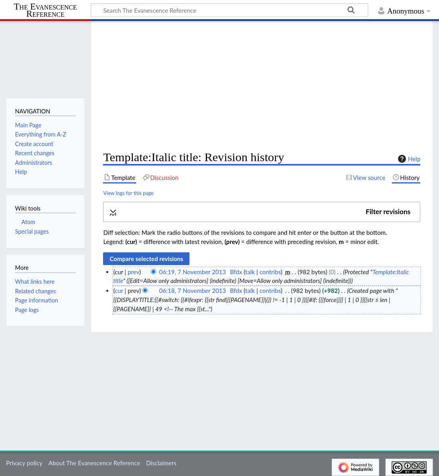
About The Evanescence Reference (94, 462)
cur (119, 290)
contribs (270, 271)
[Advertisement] (261, 86)
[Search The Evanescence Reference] (229, 10)
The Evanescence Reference (45, 10)
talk (250, 271)
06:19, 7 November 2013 (192, 271)
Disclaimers (161, 462)
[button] (262, 212)
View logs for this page (128, 193)
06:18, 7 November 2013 (192, 290)
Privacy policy (24, 462)
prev (133, 271)
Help (408, 159)
